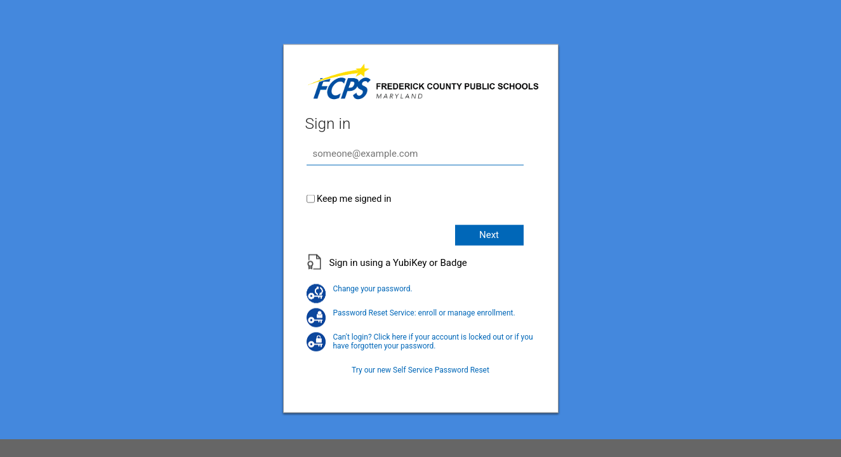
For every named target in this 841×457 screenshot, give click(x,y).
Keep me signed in (354, 198)
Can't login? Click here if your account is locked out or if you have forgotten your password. (420, 341)
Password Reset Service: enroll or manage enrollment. (411, 312)
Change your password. (360, 288)
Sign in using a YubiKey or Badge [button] (398, 262)
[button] (421, 269)
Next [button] (489, 234)
